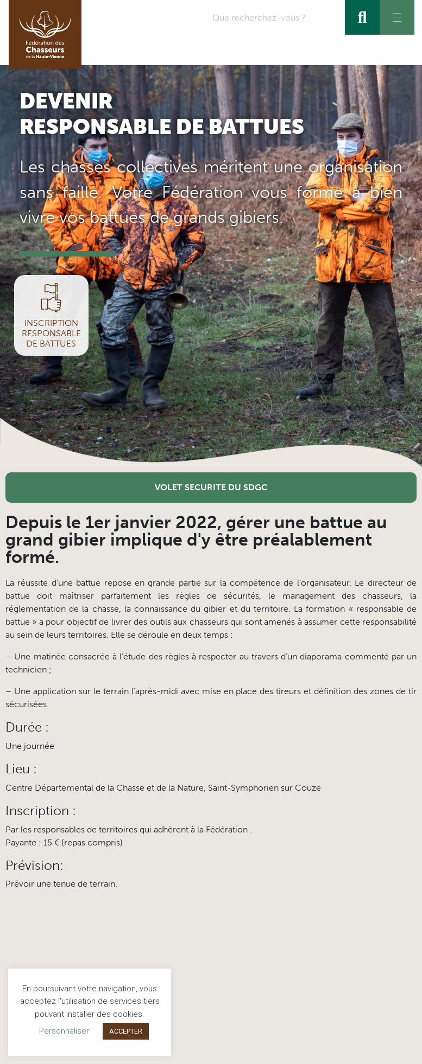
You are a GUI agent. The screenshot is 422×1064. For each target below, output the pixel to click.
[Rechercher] (362, 17)
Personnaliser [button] (64, 1031)
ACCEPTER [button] (125, 1031)
